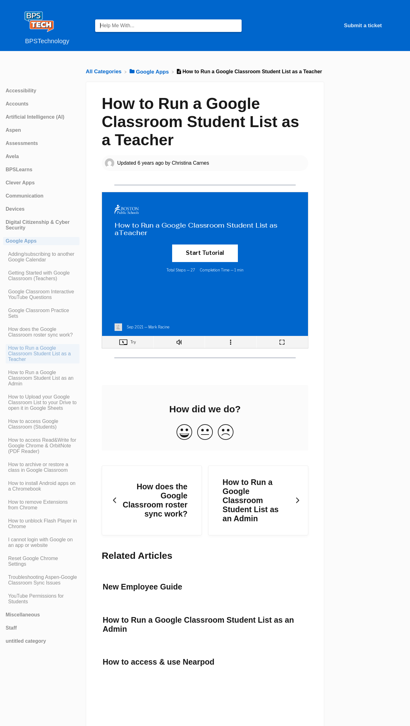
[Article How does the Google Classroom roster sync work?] (41, 332)
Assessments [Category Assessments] (22, 143)
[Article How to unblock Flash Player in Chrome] (41, 524)
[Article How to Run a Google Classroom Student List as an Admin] (41, 378)
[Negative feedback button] (225, 432)
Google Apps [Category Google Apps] (21, 241)
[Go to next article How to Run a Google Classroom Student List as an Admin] (258, 501)
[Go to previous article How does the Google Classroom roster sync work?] (152, 501)
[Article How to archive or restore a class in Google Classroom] (41, 467)
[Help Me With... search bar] (168, 25)
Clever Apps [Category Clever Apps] (20, 182)
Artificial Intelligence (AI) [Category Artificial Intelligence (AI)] (35, 117)
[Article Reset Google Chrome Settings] (41, 561)
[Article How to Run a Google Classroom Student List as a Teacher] (41, 353)
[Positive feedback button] (184, 432)
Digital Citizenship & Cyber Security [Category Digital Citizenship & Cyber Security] (37, 224)
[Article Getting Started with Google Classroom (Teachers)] (41, 276)
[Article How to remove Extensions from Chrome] (41, 505)
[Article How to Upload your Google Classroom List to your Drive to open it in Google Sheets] (41, 402)
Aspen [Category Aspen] (13, 130)
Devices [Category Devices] (15, 209)
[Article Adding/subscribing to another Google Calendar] (41, 257)
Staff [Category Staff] (11, 628)
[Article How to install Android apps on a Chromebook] (41, 486)
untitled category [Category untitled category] (26, 641)
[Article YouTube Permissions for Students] (41, 599)
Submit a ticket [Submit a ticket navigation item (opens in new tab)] (363, 25)
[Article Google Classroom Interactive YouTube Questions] (41, 294)
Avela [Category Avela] (12, 156)
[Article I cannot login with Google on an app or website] (41, 542)
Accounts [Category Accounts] (17, 103)
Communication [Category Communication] (25, 195)
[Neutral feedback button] (205, 432)
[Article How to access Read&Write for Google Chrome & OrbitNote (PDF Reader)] (41, 446)
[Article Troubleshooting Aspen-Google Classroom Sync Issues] (41, 580)
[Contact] (386, 25)
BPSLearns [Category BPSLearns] (19, 169)
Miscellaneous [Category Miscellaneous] (23, 614)
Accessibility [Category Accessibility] (21, 90)
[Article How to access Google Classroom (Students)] (41, 424)
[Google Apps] (150, 72)
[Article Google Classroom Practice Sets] (41, 313)
